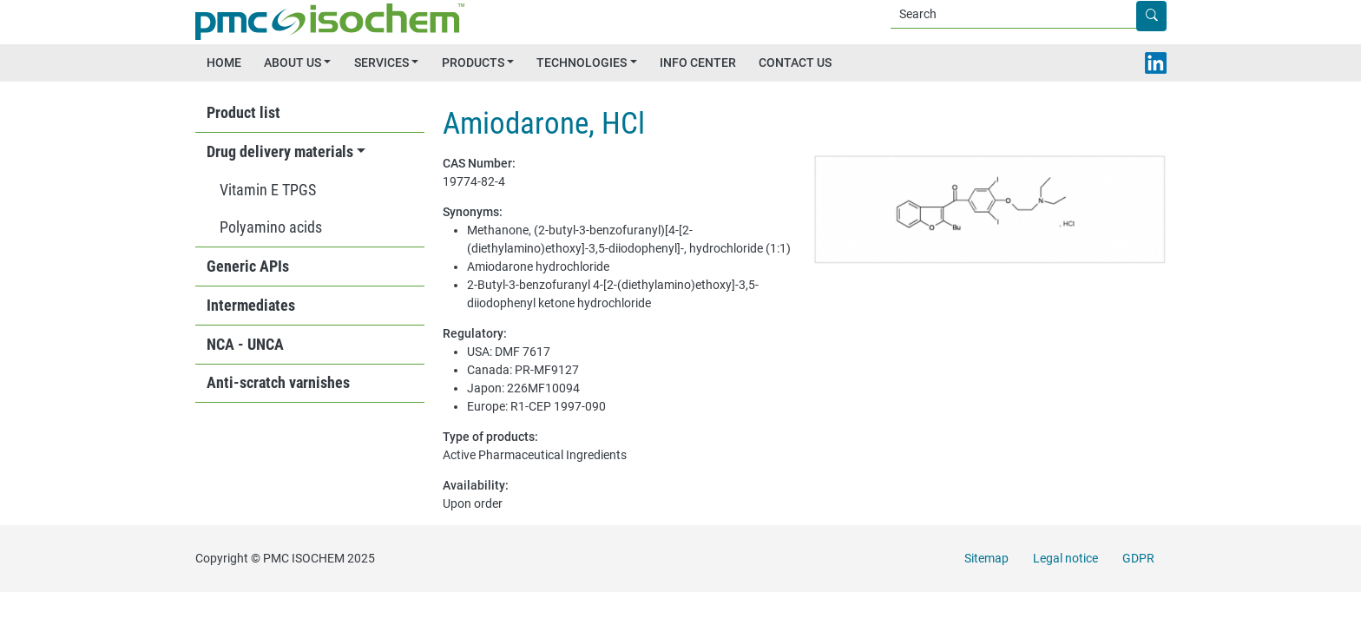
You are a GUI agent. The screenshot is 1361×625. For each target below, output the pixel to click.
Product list (243, 113)
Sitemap (986, 558)
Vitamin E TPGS (268, 190)
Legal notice (1065, 558)
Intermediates (251, 305)
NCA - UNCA (245, 344)
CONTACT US (795, 62)
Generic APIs (248, 266)
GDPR (1138, 558)
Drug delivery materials (280, 152)
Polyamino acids (271, 227)
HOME (224, 62)
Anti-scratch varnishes (278, 382)
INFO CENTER (698, 62)
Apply (1165, 16)
